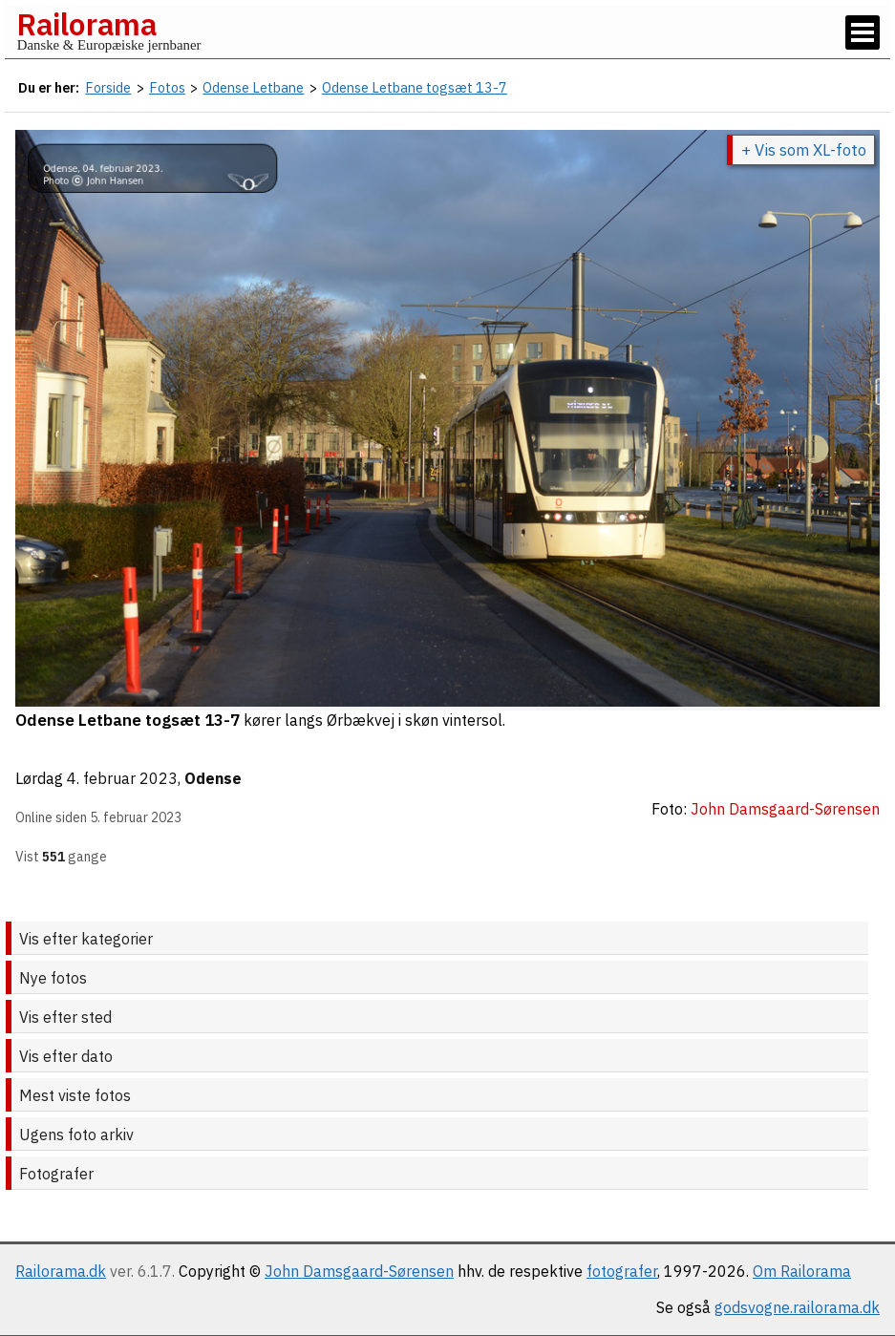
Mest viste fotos (75, 1095)
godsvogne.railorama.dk (797, 1307)
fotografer (621, 1271)
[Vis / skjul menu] (862, 32)
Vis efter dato (66, 1056)
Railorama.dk (60, 1271)
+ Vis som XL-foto (803, 149)
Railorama (86, 24)
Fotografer (56, 1173)
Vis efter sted (65, 1017)
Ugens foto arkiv (76, 1134)
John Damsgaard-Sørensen (359, 1271)
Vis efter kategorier (86, 938)
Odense (213, 778)
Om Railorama (802, 1271)
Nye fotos (53, 977)
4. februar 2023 (122, 778)
